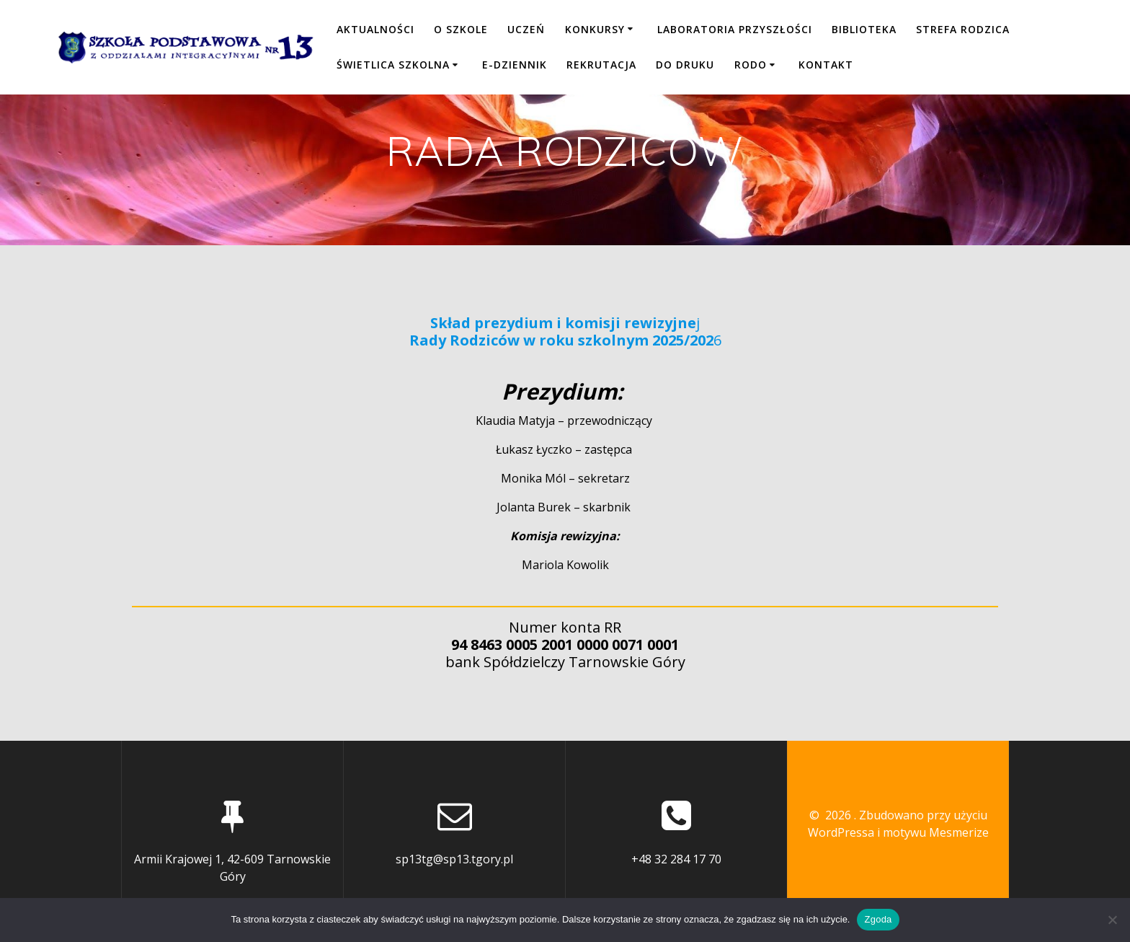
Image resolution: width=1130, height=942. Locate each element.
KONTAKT (825, 64)
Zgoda (877, 919)
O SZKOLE (461, 29)
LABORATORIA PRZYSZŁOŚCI (734, 29)
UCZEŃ (526, 29)
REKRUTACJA (601, 64)
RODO (750, 64)
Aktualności (375, 29)
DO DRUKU (685, 64)
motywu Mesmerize (936, 832)
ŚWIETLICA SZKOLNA (393, 64)
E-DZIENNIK (514, 64)
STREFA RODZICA (963, 29)
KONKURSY (595, 29)
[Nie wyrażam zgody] (1112, 919)
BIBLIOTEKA (864, 29)
